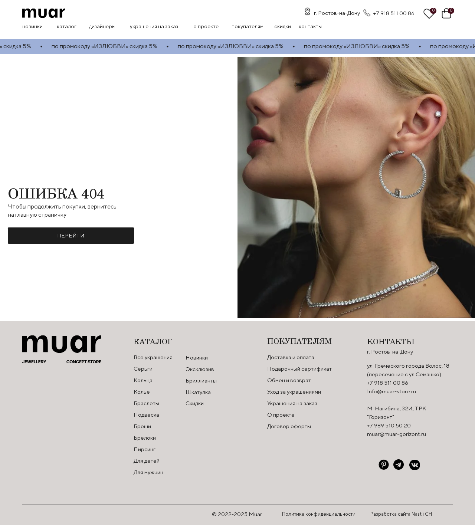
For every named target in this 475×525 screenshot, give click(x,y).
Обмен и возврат (289, 380)
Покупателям (247, 26)
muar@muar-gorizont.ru (396, 434)
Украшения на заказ (154, 26)
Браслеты (146, 403)
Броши (142, 426)
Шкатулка (198, 392)
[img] (43, 13)
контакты (310, 26)
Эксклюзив (200, 369)
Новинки (32, 26)
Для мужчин (148, 472)
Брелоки (145, 437)
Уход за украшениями (294, 391)
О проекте (206, 26)
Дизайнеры (102, 26)
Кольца (143, 380)
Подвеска (146, 414)
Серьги (143, 368)
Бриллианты (201, 380)
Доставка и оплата (290, 357)
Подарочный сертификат (299, 368)
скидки (282, 26)
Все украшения (153, 357)
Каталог (66, 26)
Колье (142, 391)
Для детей (147, 460)
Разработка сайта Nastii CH (401, 514)
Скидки (195, 403)
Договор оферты (289, 426)
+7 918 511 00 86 (394, 13)
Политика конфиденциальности (319, 514)
